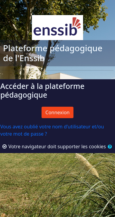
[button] (109, 146)
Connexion (57, 112)
